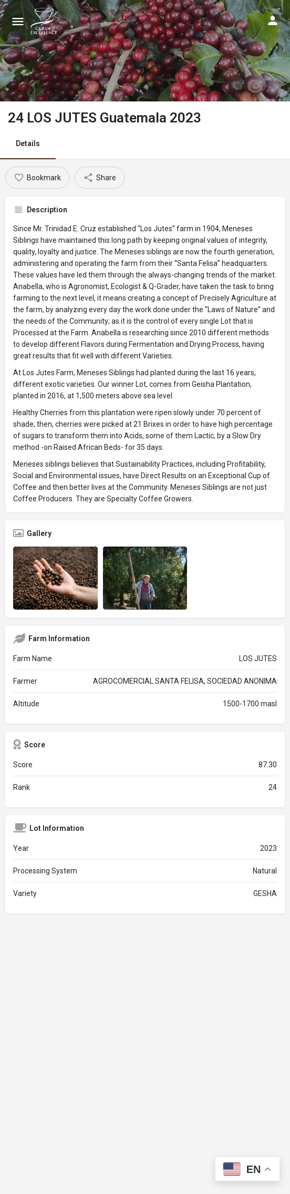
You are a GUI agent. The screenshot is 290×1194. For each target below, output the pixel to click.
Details (28, 143)
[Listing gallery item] (55, 578)
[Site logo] (45, 21)
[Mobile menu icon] (18, 21)
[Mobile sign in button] (272, 20)
